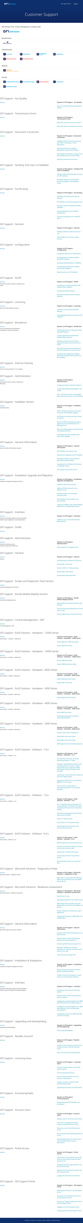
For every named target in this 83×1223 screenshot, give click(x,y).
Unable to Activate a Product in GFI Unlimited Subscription (68, 1083)
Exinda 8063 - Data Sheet (64, 683)
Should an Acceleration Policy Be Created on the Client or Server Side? (69, 847)
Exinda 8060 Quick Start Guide (66, 679)
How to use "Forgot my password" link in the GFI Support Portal (69, 1202)
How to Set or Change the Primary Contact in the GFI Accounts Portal (67, 1123)
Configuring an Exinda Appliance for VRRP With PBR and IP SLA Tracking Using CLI (70, 1002)
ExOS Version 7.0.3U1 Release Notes (68, 822)
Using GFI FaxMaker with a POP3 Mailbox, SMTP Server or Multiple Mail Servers (70, 505)
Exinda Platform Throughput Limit (67, 547)
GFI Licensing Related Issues (66, 1073)
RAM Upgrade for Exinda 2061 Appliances (69, 744)
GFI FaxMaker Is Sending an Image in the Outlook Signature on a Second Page (69, 154)
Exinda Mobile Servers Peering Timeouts (69, 614)
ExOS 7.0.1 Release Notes (64, 819)
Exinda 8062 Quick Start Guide (66, 740)
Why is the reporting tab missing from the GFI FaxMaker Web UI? (70, 430)
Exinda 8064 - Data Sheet (64, 564)
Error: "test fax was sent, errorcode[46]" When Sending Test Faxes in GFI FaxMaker (70, 395)
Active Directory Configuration (66, 955)
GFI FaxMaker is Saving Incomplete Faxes (69, 202)
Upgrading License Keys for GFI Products (69, 1087)
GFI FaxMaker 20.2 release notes (67, 470)
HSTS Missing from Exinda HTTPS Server (69, 560)
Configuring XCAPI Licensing (66, 291)
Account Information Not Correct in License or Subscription (68, 1077)
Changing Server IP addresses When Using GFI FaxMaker (68, 258)
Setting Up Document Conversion (67, 159)
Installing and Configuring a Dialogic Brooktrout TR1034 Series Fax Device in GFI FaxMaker (69, 355)
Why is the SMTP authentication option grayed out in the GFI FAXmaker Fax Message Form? (69, 423)
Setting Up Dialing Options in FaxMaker (69, 263)
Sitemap (39, 1220)
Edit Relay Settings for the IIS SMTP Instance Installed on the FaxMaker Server (68, 181)
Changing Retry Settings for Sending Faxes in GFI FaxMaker (68, 267)
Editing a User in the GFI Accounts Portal (69, 1119)
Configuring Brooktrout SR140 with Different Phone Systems (68, 336)
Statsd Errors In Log (63, 896)
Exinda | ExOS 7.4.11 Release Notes (68, 568)
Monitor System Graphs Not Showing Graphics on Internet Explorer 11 (68, 939)
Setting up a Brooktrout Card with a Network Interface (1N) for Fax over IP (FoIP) (69, 342)
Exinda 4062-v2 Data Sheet (65, 572)
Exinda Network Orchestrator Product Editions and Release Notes (68, 970)
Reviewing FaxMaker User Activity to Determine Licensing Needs (68, 459)
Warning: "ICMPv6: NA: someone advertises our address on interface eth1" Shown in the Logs (70, 949)
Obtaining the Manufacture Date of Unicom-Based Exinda (68, 717)
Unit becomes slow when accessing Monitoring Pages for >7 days (68, 759)
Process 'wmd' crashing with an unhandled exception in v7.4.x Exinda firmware (68, 787)
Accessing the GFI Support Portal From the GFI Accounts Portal (69, 1197)
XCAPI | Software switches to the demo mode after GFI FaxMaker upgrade (69, 412)
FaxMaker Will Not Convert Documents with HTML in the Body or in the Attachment (69, 143)
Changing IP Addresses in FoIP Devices (69, 254)
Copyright (48, 1220)
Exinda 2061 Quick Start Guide (66, 736)
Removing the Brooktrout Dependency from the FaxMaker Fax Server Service (69, 349)
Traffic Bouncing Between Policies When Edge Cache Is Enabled (69, 814)
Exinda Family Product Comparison (67, 732)
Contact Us (34, 1220)
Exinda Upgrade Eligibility (65, 1030)
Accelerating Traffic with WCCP (66, 575)
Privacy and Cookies (55, 1220)
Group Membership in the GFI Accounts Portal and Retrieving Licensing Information (69, 1140)
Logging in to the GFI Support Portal (68, 1207)
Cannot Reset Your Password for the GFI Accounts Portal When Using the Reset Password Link (69, 1159)
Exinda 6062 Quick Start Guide (66, 697)
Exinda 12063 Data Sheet (64, 645)
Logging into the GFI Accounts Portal (68, 1176)
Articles (2, 102)
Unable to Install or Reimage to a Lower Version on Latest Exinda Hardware (69, 976)
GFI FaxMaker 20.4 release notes (67, 451)
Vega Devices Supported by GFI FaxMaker (70, 455)
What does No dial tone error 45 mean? (69, 122)
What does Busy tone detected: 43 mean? (69, 126)
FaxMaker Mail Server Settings (66, 484)
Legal (43, 1220)
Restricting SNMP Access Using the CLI (69, 944)
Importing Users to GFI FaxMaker (67, 272)
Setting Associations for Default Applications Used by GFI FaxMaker (68, 149)
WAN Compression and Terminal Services (69, 843)
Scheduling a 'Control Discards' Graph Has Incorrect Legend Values (70, 775)
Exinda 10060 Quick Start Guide (66, 664)
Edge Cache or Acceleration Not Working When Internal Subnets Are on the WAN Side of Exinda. (69, 879)
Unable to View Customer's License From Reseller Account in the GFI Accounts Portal (69, 1047)
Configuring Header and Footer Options (69, 385)
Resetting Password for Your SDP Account (70, 900)
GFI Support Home (66, 3)
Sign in (76, 4)
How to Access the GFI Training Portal (68, 1052)
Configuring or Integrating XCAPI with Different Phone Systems (68, 286)
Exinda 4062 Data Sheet (64, 712)
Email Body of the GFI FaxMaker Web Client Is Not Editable (68, 435)
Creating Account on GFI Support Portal (69, 1211)
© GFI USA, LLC (28, 1220)
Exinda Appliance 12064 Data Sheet (68, 642)
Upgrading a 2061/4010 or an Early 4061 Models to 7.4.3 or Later (69, 781)
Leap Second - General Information (67, 852)
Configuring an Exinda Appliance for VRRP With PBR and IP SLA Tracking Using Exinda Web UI (70, 1008)
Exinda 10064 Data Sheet (64, 660)
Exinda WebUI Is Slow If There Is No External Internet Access (68, 827)
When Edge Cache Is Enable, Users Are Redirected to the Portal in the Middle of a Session (70, 905)
